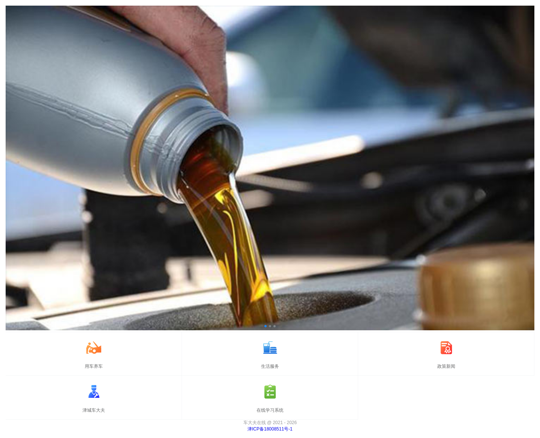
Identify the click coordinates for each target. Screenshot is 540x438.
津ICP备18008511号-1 (270, 429)
